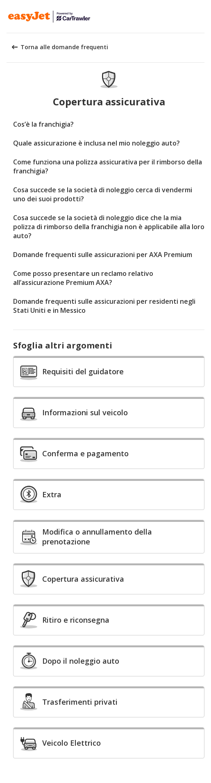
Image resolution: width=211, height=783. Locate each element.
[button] (202, 16)
